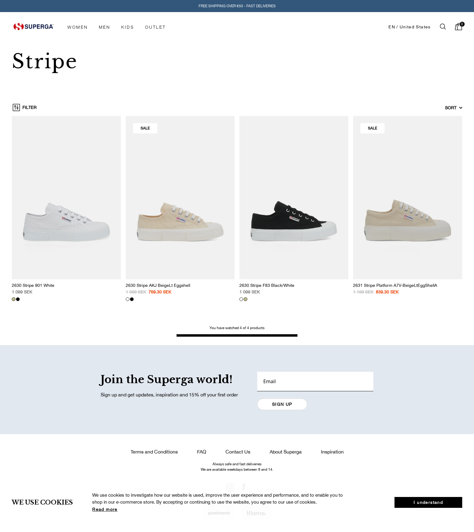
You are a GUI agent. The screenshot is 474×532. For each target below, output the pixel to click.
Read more (105, 509)
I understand (428, 502)
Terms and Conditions (154, 451)
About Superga (286, 451)
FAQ (201, 451)
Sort (454, 108)
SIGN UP (282, 404)
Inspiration (332, 451)
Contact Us (238, 451)
